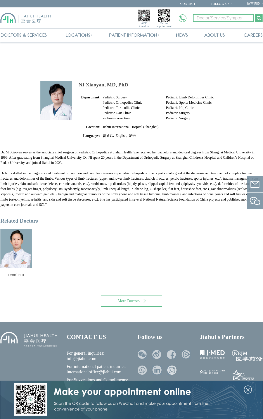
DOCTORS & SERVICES (23, 35)
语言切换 (253, 3)
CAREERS (253, 35)
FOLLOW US (220, 3)
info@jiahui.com (81, 358)
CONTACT (188, 3)
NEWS (182, 35)
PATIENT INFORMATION (133, 35)
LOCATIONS (78, 35)
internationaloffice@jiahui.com (94, 371)
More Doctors (132, 301)
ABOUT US (214, 35)
